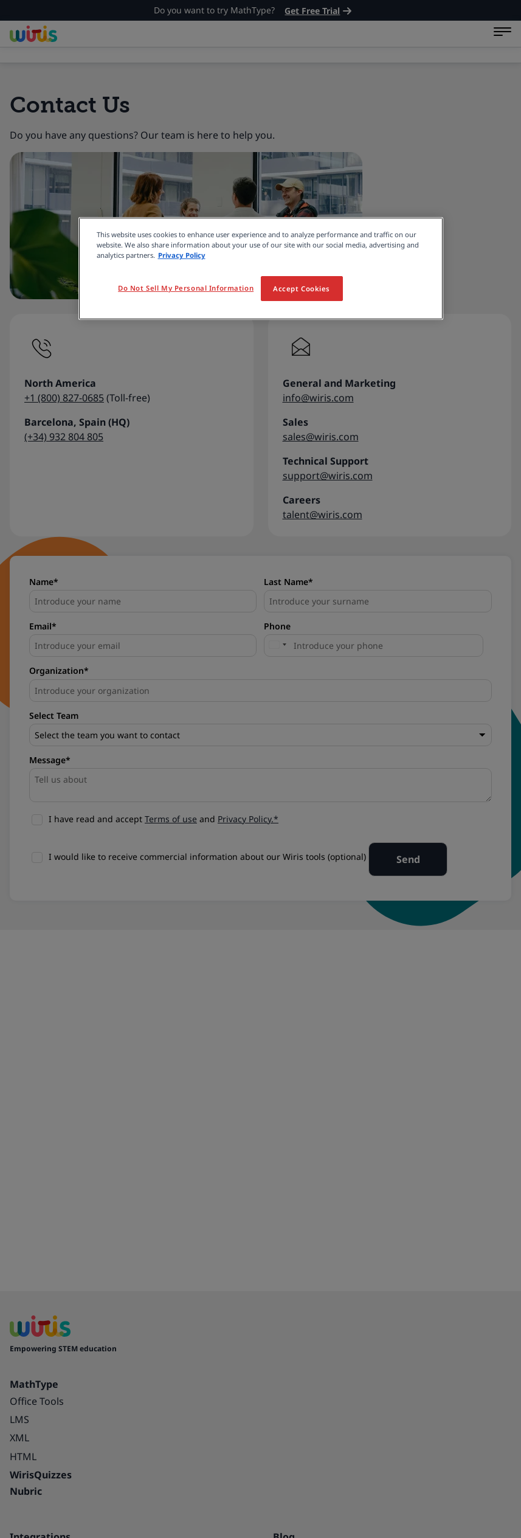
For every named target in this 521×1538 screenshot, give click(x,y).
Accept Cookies (301, 288)
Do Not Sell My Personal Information (186, 288)
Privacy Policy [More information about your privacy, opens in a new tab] (181, 255)
